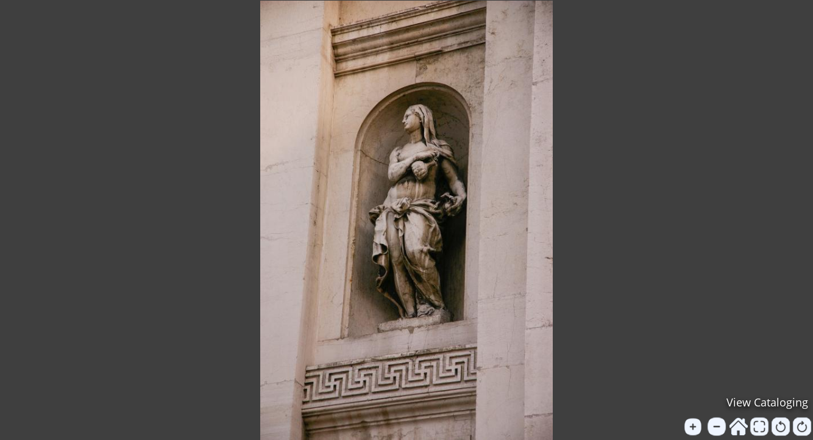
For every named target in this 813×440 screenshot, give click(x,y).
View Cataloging (767, 402)
